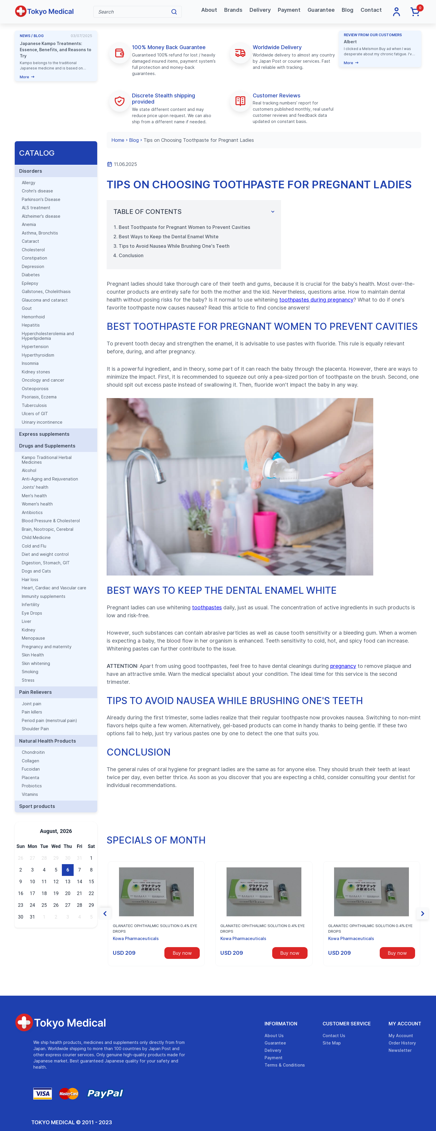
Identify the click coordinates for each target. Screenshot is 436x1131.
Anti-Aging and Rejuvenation (50, 479)
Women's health (37, 504)
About (209, 10)
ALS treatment (36, 207)
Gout (27, 308)
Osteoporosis (35, 388)
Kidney (28, 630)
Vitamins (30, 794)
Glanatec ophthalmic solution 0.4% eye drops (155, 928)
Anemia (29, 224)
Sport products (37, 806)
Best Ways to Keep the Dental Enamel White (169, 236)
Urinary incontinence (42, 422)
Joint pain (31, 703)
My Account (405, 1024)
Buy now (182, 953)
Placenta (30, 777)
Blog (348, 10)
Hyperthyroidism (38, 355)
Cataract (30, 241)
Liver (26, 621)
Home (117, 140)
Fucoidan (31, 769)
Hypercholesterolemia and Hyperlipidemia (48, 336)
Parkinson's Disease (41, 199)
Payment (289, 10)
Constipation (34, 258)
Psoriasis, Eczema (39, 397)
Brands (233, 10)
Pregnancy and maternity (47, 646)
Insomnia (30, 363)
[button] (105, 913)
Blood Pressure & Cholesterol (51, 520)
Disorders (30, 171)
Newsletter (400, 1050)
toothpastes (207, 607)
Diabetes (31, 274)
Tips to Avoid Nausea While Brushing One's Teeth (174, 246)
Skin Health (33, 655)
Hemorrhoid (33, 317)
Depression (33, 266)
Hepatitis (31, 325)
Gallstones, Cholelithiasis (46, 291)
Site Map (332, 1042)
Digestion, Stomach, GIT (46, 562)
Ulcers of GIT (35, 413)
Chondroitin (33, 752)
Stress (28, 680)
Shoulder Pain (35, 728)
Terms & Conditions (285, 1064)
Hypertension (35, 346)
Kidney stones (36, 372)
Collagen (30, 761)
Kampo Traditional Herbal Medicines (47, 460)
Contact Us (334, 1035)
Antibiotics (32, 512)
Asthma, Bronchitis (40, 233)
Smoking (30, 671)
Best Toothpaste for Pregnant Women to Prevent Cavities (184, 227)
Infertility (30, 604)
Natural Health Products (47, 741)
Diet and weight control (45, 554)
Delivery (260, 10)
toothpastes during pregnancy (316, 300)
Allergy (28, 182)
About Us (274, 1035)
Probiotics (32, 786)
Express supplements (44, 434)
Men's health (34, 495)
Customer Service (347, 1024)
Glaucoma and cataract (45, 300)
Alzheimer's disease (41, 216)
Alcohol (29, 470)
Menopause (33, 638)
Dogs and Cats (36, 571)
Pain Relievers (35, 692)
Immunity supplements (43, 596)
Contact (371, 10)
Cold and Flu (34, 546)
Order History (402, 1042)
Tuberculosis (34, 405)
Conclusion (131, 255)
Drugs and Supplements (47, 446)
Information (281, 1024)
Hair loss (30, 579)
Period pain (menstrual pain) (49, 720)
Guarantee (321, 10)
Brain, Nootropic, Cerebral (47, 529)
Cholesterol (33, 249)
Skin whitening (36, 663)
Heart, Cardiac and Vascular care (54, 588)
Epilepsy (30, 283)
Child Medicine (36, 537)
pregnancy (343, 666)
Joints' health (35, 487)
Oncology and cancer (43, 380)
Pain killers (32, 712)
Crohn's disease (37, 191)
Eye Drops (32, 613)
